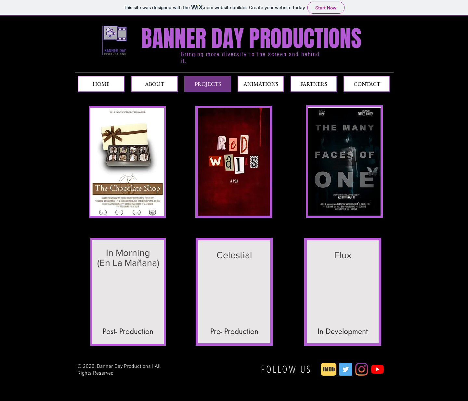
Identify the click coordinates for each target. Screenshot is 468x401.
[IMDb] (328, 369)
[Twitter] (345, 369)
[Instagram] (361, 369)
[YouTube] (377, 369)
